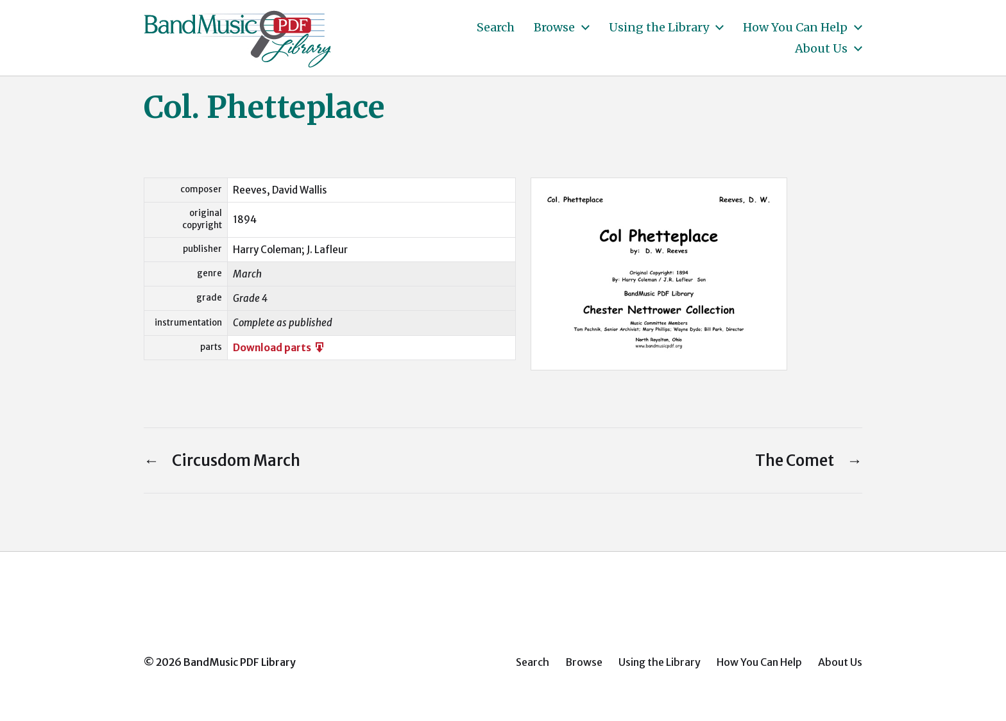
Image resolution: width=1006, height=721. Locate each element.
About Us (821, 48)
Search (496, 27)
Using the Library (659, 27)
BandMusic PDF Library (239, 662)
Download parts (279, 348)
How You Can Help (795, 27)
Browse (554, 27)
